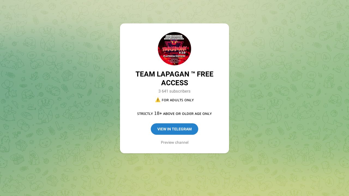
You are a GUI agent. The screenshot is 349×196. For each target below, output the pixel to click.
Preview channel (174, 142)
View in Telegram (174, 129)
